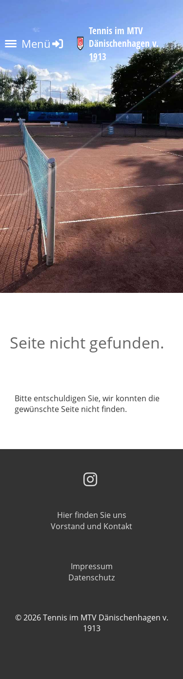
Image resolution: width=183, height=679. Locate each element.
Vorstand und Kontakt (91, 526)
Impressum (92, 566)
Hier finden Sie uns (91, 515)
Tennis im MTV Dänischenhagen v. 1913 (124, 43)
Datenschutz (91, 577)
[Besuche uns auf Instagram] (90, 479)
